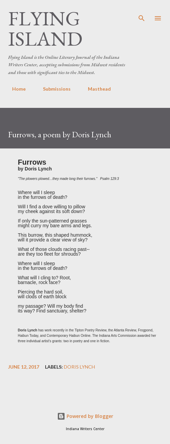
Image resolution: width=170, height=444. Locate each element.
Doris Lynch (79, 367)
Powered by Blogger (85, 416)
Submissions (53, 89)
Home (15, 89)
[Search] (142, 12)
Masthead (95, 89)
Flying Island (45, 28)
